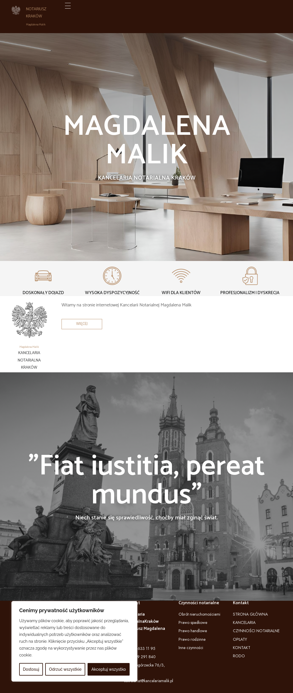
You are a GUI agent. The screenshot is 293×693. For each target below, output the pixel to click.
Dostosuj (31, 669)
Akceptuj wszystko (108, 669)
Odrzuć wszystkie (65, 669)
